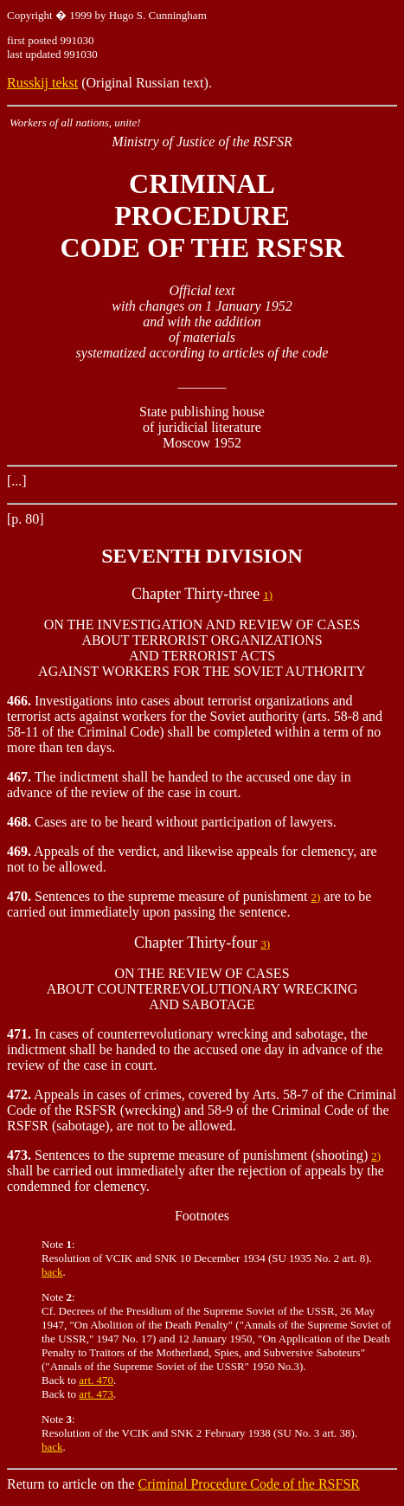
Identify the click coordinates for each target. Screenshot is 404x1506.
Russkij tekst (42, 82)
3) (265, 943)
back (52, 1271)
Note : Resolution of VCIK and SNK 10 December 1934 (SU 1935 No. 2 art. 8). (207, 1251)
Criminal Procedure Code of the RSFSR (249, 1484)
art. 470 (96, 1380)
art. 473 (96, 1393)
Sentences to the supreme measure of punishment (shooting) (189, 1155)
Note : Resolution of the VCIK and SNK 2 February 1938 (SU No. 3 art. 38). (199, 1426)
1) (268, 595)
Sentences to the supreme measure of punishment (159, 896)
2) (315, 897)
